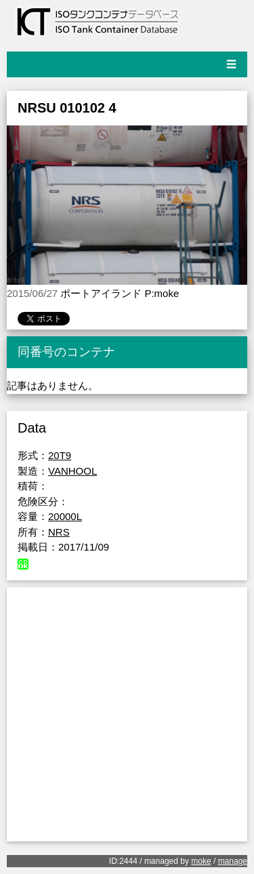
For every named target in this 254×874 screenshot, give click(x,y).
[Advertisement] (127, 714)
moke (201, 861)
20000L (65, 516)
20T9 (59, 455)
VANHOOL (72, 471)
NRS (59, 532)
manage (232, 861)
